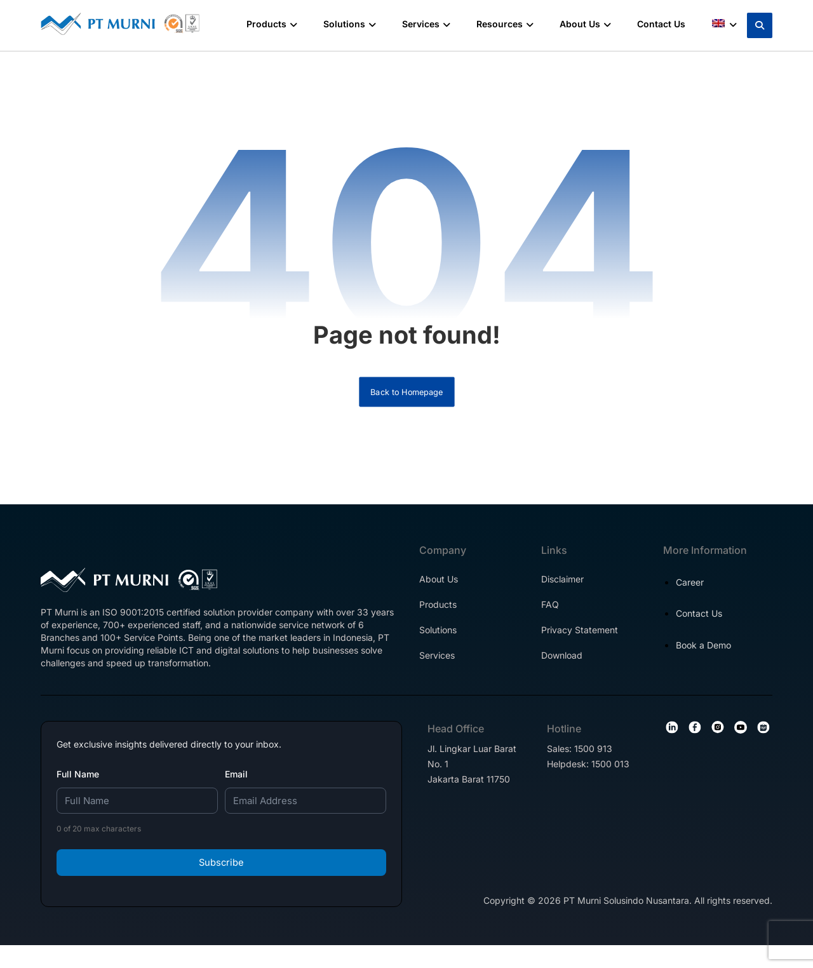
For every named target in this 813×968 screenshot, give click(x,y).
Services (437, 667)
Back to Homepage (407, 402)
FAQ (550, 617)
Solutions (438, 642)
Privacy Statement (579, 642)
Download (561, 667)
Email (236, 793)
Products (438, 617)
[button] (759, 25)
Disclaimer (562, 591)
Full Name (78, 793)
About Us (438, 591)
